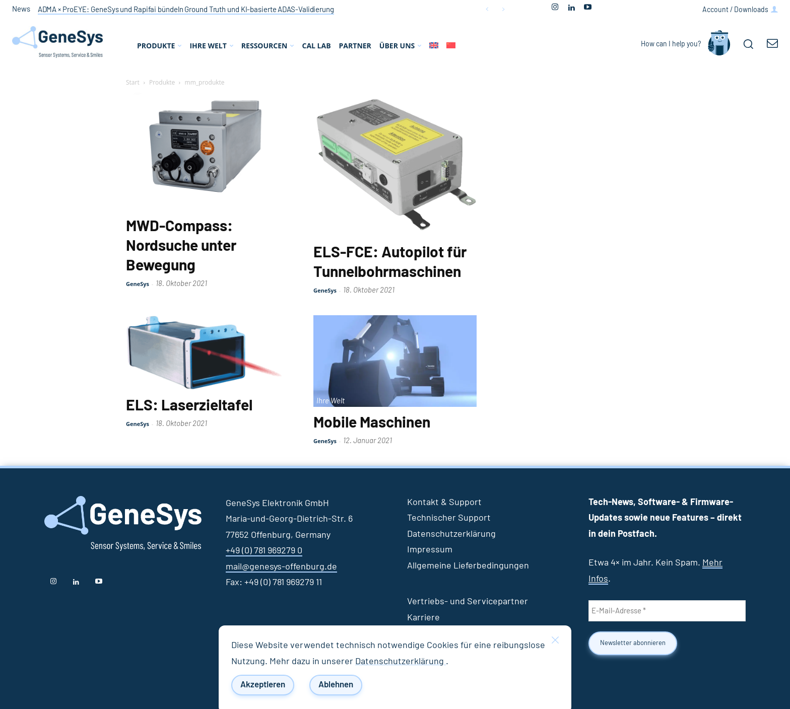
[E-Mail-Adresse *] (667, 610)
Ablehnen (335, 685)
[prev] (487, 9)
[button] (748, 44)
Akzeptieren (262, 685)
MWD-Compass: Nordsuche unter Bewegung (181, 246)
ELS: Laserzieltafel (189, 405)
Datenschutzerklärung (400, 661)
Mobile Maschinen (371, 423)
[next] (503, 9)
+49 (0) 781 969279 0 (264, 550)
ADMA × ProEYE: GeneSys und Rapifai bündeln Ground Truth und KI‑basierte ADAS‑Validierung (186, 10)
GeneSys (137, 284)
